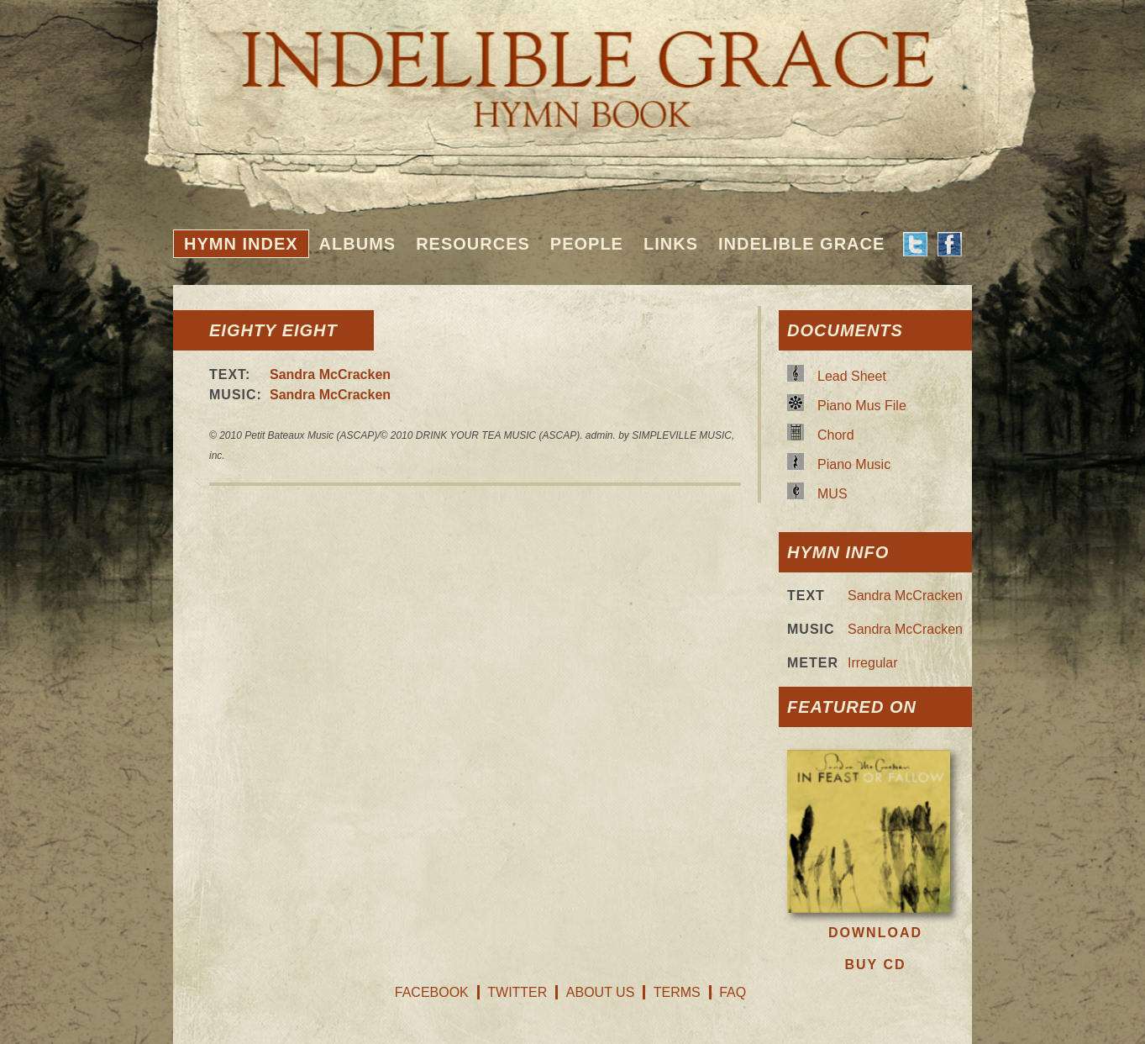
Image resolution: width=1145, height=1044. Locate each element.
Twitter (517, 992)
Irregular (873, 663)
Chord (835, 435)
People (586, 244)
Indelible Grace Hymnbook (572, 67)
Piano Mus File (861, 405)
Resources (473, 244)
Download (875, 932)
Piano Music (853, 464)
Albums (358, 244)
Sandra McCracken (330, 374)
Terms (677, 992)
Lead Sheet (851, 376)
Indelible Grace (801, 244)
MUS (832, 494)
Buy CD (875, 964)
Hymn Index (241, 244)
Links (670, 244)
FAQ (732, 992)
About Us (600, 992)
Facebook (432, 992)
